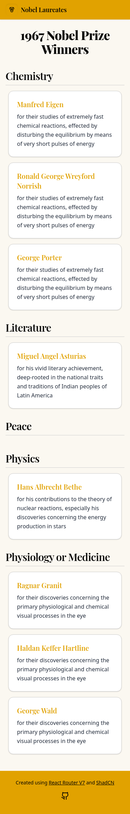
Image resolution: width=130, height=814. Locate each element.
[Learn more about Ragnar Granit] (65, 600)
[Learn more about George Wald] (65, 725)
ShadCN (105, 782)
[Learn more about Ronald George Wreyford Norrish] (65, 200)
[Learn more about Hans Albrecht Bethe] (65, 506)
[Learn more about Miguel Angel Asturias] (65, 375)
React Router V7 (67, 782)
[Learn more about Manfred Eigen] (65, 124)
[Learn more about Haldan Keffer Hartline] (65, 662)
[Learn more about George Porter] (65, 277)
